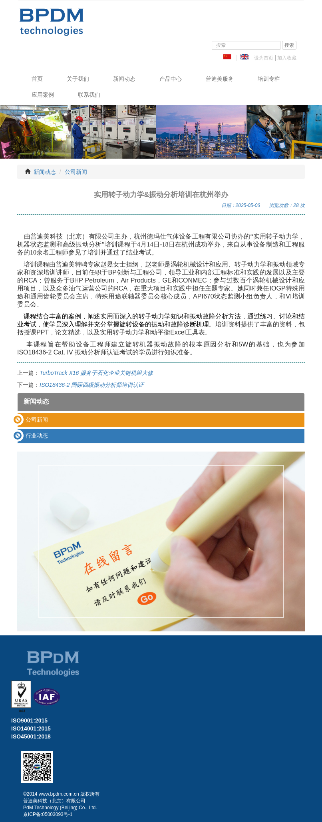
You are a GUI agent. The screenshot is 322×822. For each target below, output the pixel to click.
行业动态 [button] (37, 435)
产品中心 (170, 79)
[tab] (161, 420)
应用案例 (43, 95)
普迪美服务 (220, 79)
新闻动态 (124, 79)
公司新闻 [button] (37, 419)
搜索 (289, 45)
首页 (37, 79)
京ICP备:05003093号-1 (47, 814)
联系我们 (89, 95)
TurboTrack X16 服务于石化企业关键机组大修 (96, 373)
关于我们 (78, 79)
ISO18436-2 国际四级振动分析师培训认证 (92, 385)
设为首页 (262, 58)
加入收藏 (286, 58)
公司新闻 (76, 172)
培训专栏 (269, 79)
